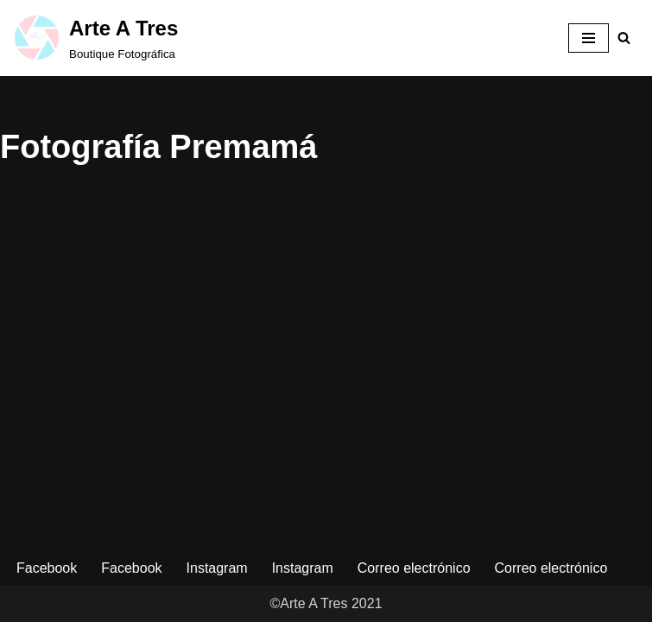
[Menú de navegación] (588, 38)
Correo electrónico (414, 568)
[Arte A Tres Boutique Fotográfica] (95, 38)
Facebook (46, 568)
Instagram (217, 568)
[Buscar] (623, 37)
